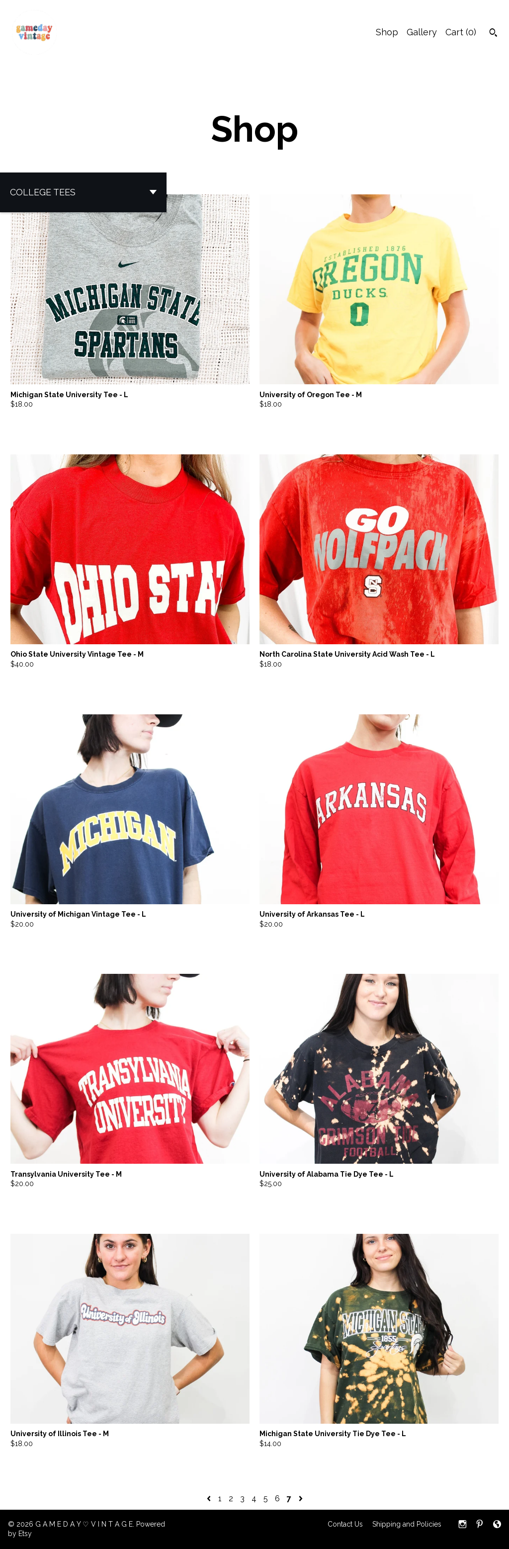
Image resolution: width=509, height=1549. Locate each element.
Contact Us (345, 1524)
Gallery (422, 32)
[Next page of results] (300, 1498)
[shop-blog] (497, 1525)
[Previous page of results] (209, 1498)
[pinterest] (480, 1525)
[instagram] (462, 1525)
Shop (387, 32)
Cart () (460, 32)
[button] (83, 192)
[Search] (493, 33)
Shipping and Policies (406, 1524)
